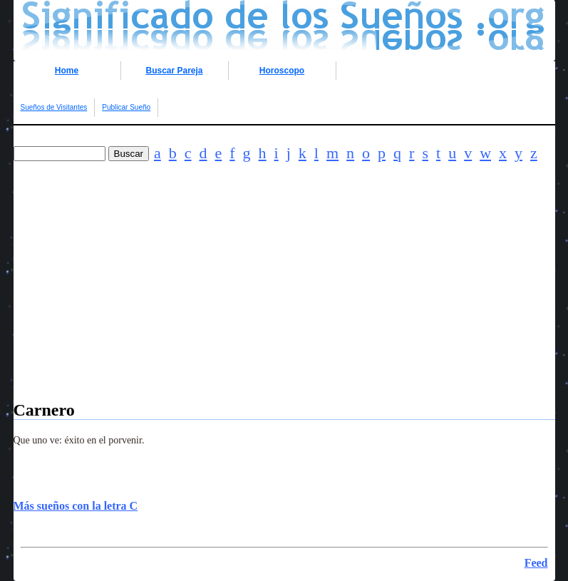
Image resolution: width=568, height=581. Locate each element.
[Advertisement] (284, 301)
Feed (536, 563)
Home (66, 71)
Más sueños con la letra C (76, 506)
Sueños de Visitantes (54, 107)
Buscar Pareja (173, 71)
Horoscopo (281, 71)
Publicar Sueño (126, 107)
